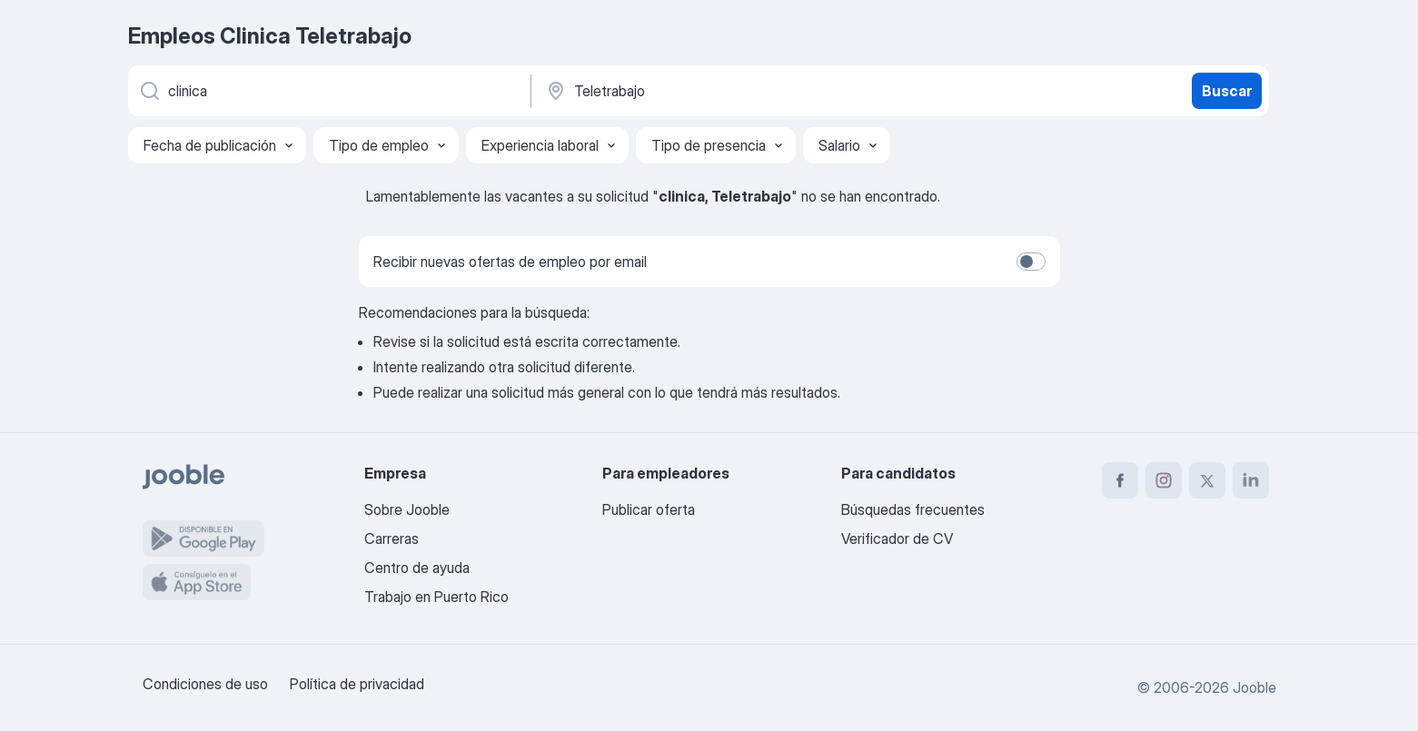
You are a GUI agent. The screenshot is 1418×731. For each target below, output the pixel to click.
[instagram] (1163, 480)
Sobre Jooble (407, 509)
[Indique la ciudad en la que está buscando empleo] (734, 90)
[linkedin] (1251, 480)
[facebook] (1120, 480)
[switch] (1031, 261)
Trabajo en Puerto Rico (436, 597)
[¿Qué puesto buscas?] (328, 90)
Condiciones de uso (205, 684)
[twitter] (1207, 480)
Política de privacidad (357, 684)
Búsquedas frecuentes (913, 509)
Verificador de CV (897, 538)
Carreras (391, 538)
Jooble (1254, 687)
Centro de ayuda (417, 567)
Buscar (1227, 91)
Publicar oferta (648, 509)
